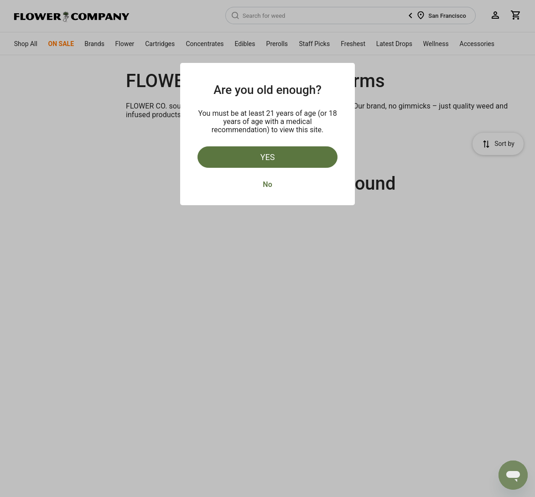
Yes (267, 157)
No (267, 184)
